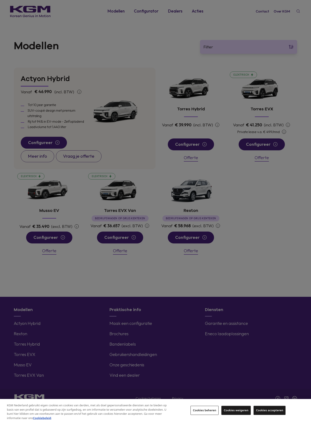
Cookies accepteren (269, 414)
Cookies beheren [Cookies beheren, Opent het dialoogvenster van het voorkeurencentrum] (204, 414)
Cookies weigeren (236, 414)
